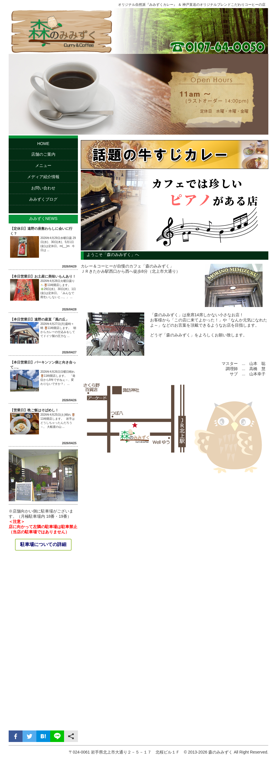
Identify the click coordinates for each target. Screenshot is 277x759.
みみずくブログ (43, 199)
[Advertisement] (43, 641)
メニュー (43, 165)
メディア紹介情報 (43, 176)
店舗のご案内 (43, 154)
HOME (43, 143)
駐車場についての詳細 (43, 544)
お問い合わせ (43, 188)
